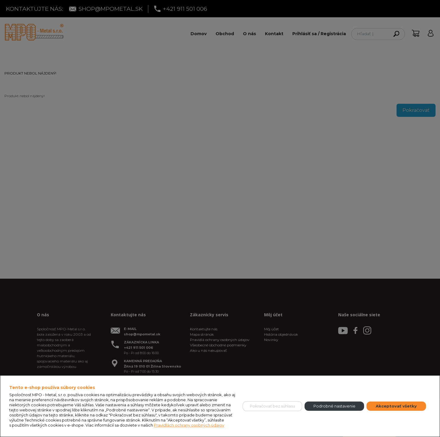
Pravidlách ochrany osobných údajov (189, 425)
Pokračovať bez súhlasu (272, 406)
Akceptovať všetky (396, 406)
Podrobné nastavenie (334, 406)
